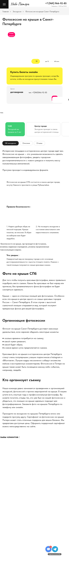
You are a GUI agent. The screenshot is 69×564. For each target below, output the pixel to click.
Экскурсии (17, 11)
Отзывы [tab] (39, 143)
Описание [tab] (26, 143)
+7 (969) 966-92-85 (56, 3)
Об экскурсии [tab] (10, 143)
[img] (35, 195)
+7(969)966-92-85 (39, 92)
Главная (5, 11)
